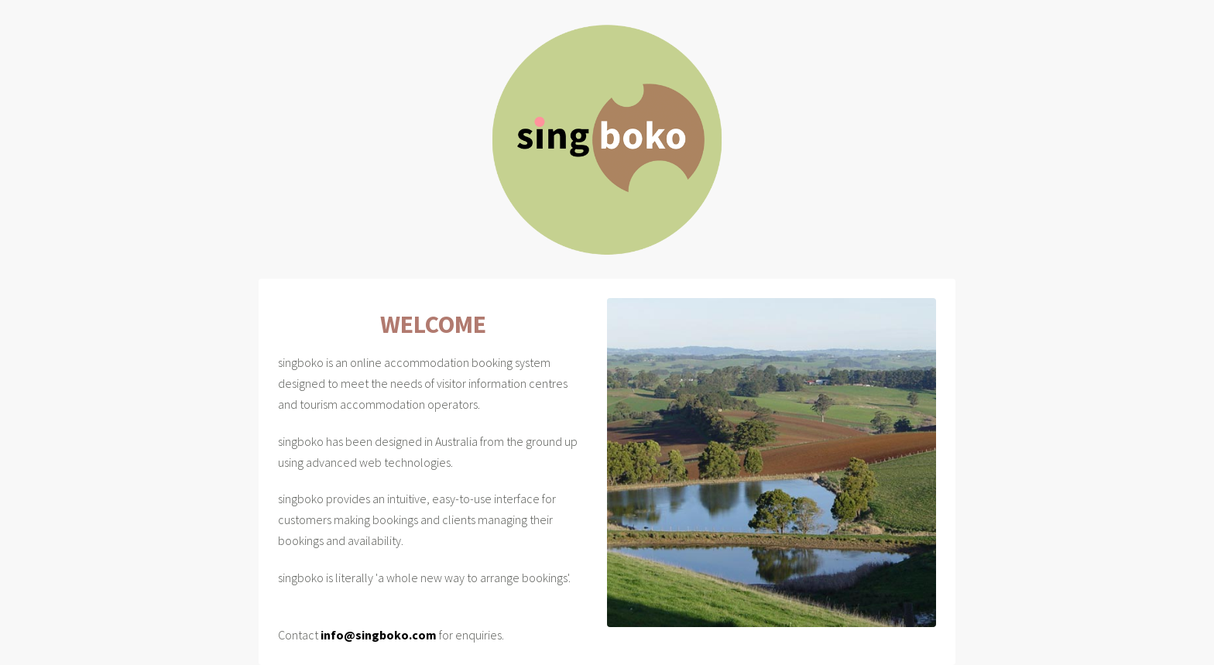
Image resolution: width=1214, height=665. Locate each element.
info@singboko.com (379, 635)
